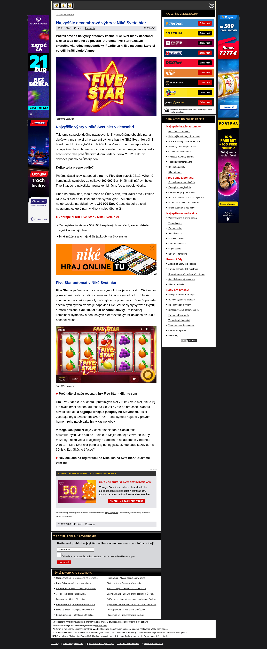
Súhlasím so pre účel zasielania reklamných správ (99, 556)
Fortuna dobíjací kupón (178, 315)
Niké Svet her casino (177, 254)
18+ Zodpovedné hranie (128, 643)
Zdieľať (149, 28)
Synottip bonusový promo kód (181, 279)
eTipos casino (174, 249)
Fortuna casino (175, 228)
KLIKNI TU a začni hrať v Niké (126, 501)
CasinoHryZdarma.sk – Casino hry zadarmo (76, 588)
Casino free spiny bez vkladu (181, 192)
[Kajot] (228, 116)
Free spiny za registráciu (179, 187)
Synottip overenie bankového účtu (183, 310)
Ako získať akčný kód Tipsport (182, 264)
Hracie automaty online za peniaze (184, 141)
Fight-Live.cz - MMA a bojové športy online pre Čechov (131, 604)
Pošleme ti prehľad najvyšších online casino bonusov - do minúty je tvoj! (105, 543)
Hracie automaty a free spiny (181, 208)
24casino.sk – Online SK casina (70, 599)
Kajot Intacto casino (177, 243)
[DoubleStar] (38, 221)
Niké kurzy (173, 335)
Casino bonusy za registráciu (181, 182)
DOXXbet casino (176, 238)
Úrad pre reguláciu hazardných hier (108, 636)
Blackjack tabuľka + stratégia (181, 294)
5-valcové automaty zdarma (180, 157)
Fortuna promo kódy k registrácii (183, 269)
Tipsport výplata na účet (179, 320)
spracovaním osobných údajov (87, 556)
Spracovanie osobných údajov (100, 643)
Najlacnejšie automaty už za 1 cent (184, 136)
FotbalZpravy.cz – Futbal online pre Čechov (126, 588)
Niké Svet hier (65, 199)
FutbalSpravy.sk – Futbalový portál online (74, 615)
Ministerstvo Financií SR (80, 636)
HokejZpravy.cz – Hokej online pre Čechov (126, 610)
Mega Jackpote (70, 430)
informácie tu (69, 516)
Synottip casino (175, 233)
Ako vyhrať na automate (179, 131)
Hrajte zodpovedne (111, 513)
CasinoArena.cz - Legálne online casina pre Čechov (130, 594)
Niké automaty (175, 172)
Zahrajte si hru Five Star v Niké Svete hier (89, 217)
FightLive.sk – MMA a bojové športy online (126, 578)
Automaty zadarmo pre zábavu (182, 146)
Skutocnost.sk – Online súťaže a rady (124, 583)
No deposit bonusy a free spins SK (184, 202)
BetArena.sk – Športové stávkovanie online (75, 604)
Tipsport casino (175, 223)
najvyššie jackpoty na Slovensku (105, 236)
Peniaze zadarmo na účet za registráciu (186, 197)
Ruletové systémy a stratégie (181, 300)
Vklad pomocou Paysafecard (181, 325)
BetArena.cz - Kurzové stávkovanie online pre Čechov (131, 599)
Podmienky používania (73, 643)
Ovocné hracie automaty (179, 151)
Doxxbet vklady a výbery (179, 305)
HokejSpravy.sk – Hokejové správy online (75, 610)
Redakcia (90, 28)
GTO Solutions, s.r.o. (153, 643)
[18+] (211, 5)
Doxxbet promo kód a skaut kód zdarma (186, 274)
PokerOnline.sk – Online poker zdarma (73, 583)
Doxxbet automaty (176, 167)
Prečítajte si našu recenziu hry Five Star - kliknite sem (98, 393)
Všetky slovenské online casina (182, 218)
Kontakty (55, 643)
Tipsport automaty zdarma (180, 162)
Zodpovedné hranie (134, 636)
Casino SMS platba (177, 330)
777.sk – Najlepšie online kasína (70, 594)
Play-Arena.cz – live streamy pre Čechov (125, 615)
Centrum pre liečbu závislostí (157, 636)
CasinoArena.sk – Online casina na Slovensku (77, 578)
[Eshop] (228, 221)
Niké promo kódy (176, 284)
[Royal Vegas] (38, 116)
